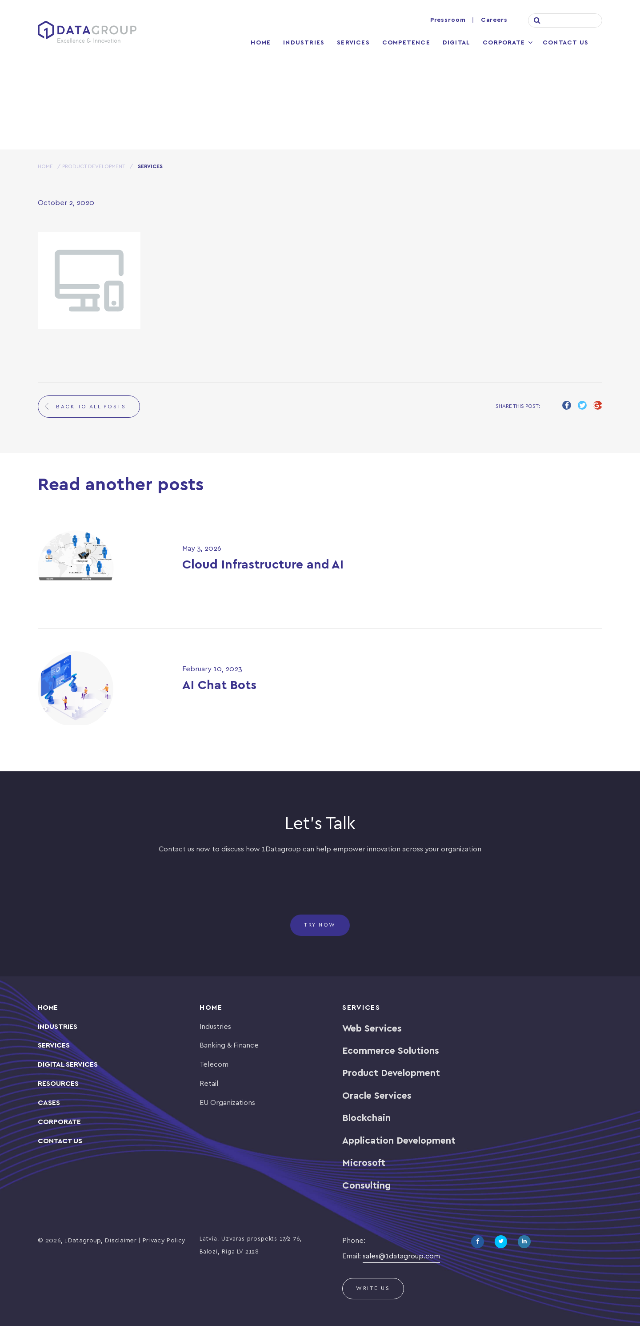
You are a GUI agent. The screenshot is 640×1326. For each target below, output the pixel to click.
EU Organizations (227, 1103)
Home (261, 43)
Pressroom (448, 20)
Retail (209, 1084)
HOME (45, 166)
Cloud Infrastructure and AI (263, 565)
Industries (303, 43)
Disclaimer (120, 1240)
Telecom (214, 1064)
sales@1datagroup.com (401, 1256)
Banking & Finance (229, 1045)
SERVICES (54, 1045)
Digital (456, 43)
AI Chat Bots (219, 685)
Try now (320, 925)
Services (353, 43)
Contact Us (565, 43)
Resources (58, 1084)
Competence (406, 43)
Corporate (504, 43)
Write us (373, 1288)
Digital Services (68, 1064)
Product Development (93, 166)
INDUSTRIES (57, 1027)
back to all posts (91, 407)
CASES (49, 1103)
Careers (494, 20)
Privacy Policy (164, 1240)
